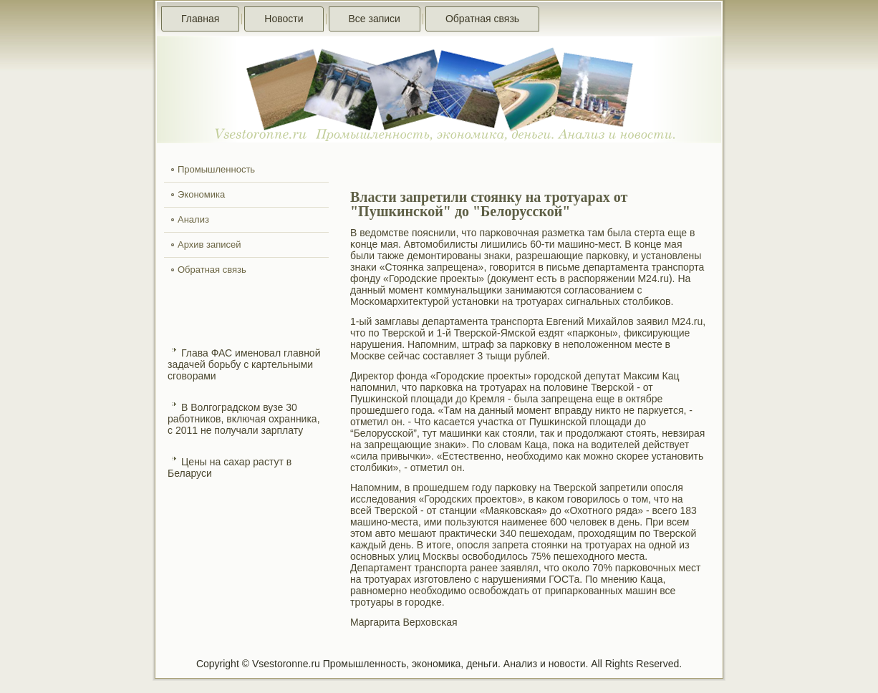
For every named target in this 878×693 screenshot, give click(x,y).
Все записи (374, 18)
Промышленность (216, 169)
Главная (200, 18)
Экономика (201, 194)
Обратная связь (482, 18)
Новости (283, 18)
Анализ (193, 219)
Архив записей (209, 244)
